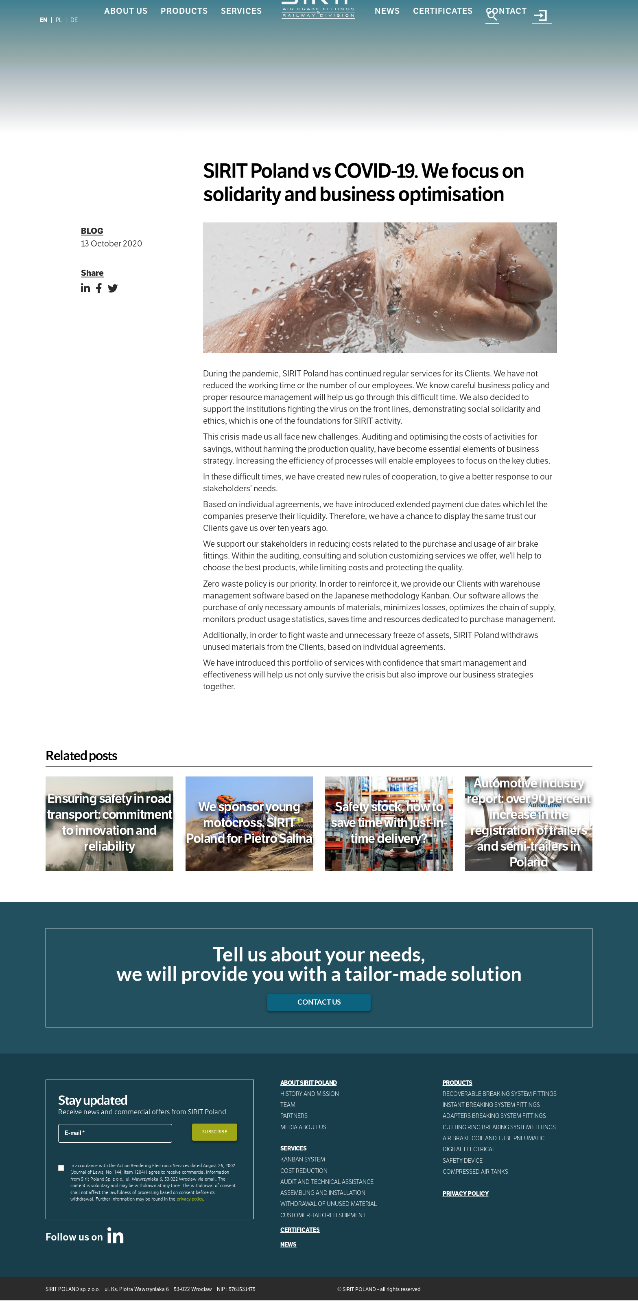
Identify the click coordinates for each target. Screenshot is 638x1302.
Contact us (319, 1002)
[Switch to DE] (75, 20)
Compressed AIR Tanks (476, 1173)
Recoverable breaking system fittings (501, 1094)
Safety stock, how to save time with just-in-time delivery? (388, 822)
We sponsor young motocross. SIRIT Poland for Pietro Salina (249, 822)
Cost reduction (304, 1171)
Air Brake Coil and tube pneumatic (494, 1139)
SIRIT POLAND (359, 1291)
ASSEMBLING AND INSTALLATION (323, 1194)
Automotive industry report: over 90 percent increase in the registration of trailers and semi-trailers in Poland (528, 822)
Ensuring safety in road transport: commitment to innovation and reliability (109, 822)
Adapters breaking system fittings (495, 1116)
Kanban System (303, 1160)
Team (288, 1105)
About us (126, 43)
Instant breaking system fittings (492, 1105)
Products (184, 43)
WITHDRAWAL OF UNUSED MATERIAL (329, 1205)
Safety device (463, 1162)
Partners (294, 1116)
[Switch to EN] (44, 20)
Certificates (443, 43)
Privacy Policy (466, 1195)
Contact (506, 43)
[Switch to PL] (60, 20)
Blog (92, 230)
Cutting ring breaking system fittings (500, 1128)
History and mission (309, 1094)
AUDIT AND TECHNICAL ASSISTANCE (327, 1183)
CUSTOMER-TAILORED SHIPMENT (323, 1217)
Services (241, 43)
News (387, 43)
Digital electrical (469, 1150)
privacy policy (190, 1199)
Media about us (303, 1128)
